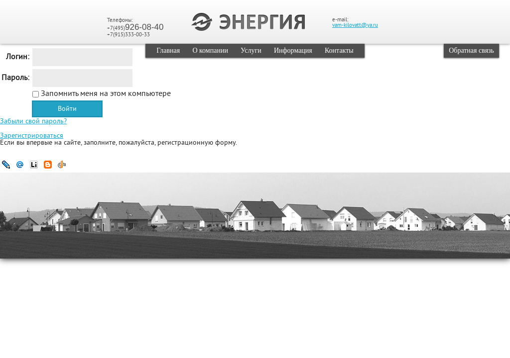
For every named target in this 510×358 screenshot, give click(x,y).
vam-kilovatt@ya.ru (355, 25)
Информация (293, 50)
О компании (210, 50)
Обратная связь (471, 50)
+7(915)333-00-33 (128, 34)
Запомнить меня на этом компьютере (105, 94)
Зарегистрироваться (31, 136)
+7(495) (135, 28)
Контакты (339, 50)
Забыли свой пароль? (33, 121)
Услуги (251, 50)
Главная (168, 50)
